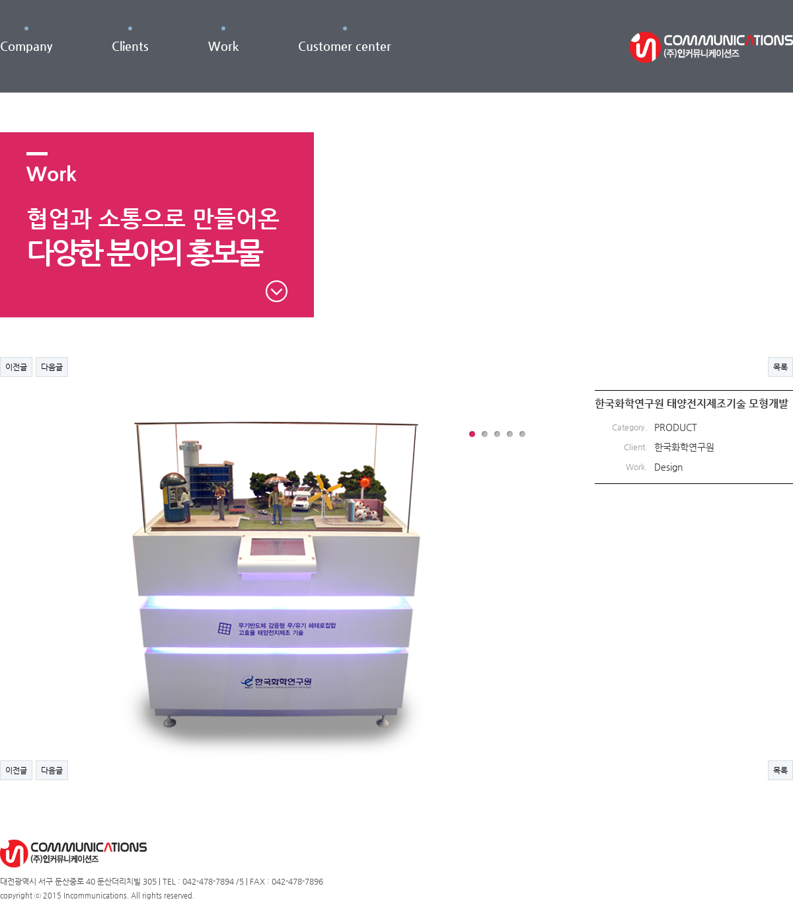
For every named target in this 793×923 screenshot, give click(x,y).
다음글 (52, 367)
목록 (780, 367)
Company (26, 46)
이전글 (16, 367)
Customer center (344, 46)
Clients (130, 46)
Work (223, 46)
